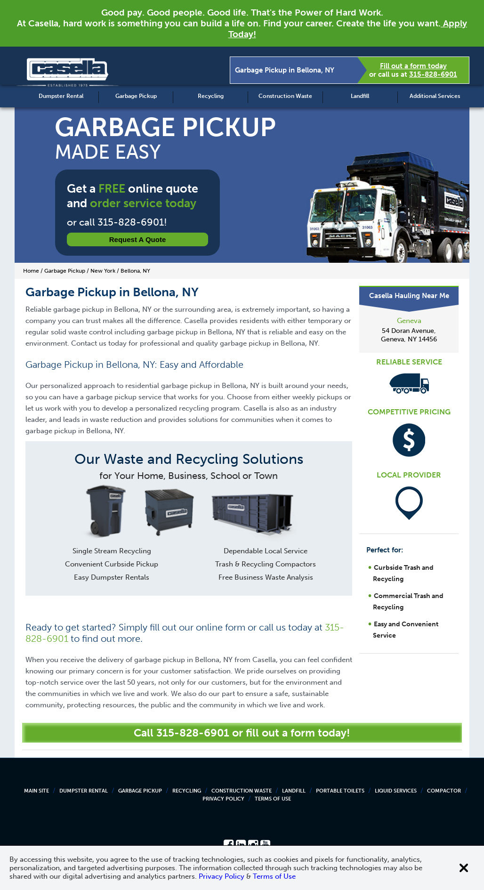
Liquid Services (396, 791)
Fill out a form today (413, 66)
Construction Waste (285, 96)
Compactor (444, 791)
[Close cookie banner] (464, 868)
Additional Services (435, 96)
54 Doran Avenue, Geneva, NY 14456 (409, 335)
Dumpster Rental (61, 96)
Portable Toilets (340, 791)
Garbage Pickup (136, 96)
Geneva (409, 320)
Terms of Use (273, 799)
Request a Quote (137, 239)
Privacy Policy (223, 799)
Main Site (36, 791)
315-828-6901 (433, 74)
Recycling (211, 96)
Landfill (360, 96)
